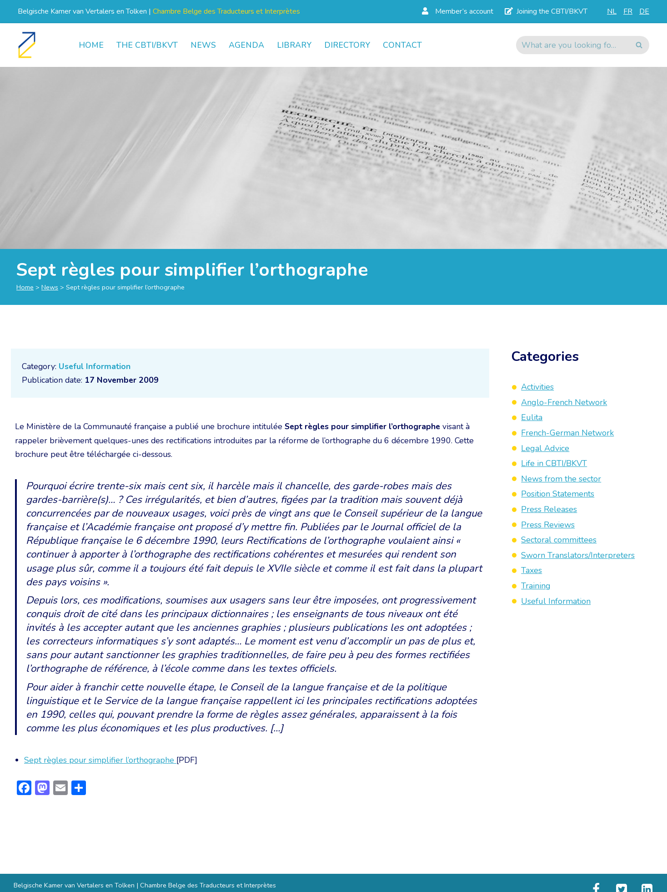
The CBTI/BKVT (147, 45)
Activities (537, 386)
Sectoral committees (559, 539)
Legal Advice (545, 448)
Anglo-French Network (564, 402)
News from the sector (561, 478)
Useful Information (96, 366)
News (203, 45)
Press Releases (549, 509)
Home (91, 45)
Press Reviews (548, 524)
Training (536, 585)
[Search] (572, 45)
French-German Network (567, 432)
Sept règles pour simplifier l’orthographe (101, 765)
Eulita (531, 417)
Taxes (531, 570)
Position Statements (557, 493)
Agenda (246, 45)
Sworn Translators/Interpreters (578, 555)
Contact (404, 45)
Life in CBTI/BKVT (554, 463)
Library (294, 45)
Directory (348, 45)
